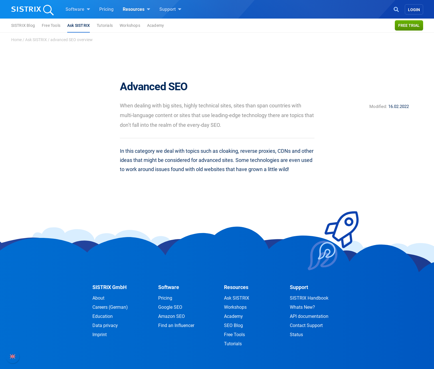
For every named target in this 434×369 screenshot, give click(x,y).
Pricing (106, 9)
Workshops (130, 25)
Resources (136, 9)
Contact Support (306, 325)
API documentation (309, 316)
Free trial (409, 25)
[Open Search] (396, 9)
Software (78, 9)
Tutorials (105, 25)
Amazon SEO (171, 316)
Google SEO (170, 307)
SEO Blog (233, 325)
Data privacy (105, 325)
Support (170, 9)
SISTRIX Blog (23, 25)
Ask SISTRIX (78, 25)
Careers (110, 307)
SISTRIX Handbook (309, 298)
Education (102, 316)
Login (414, 9)
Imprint (99, 334)
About (98, 298)
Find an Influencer (176, 325)
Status (296, 334)
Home (16, 39)
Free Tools (51, 25)
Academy (155, 25)
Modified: (378, 106)
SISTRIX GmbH (109, 287)
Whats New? (302, 307)
